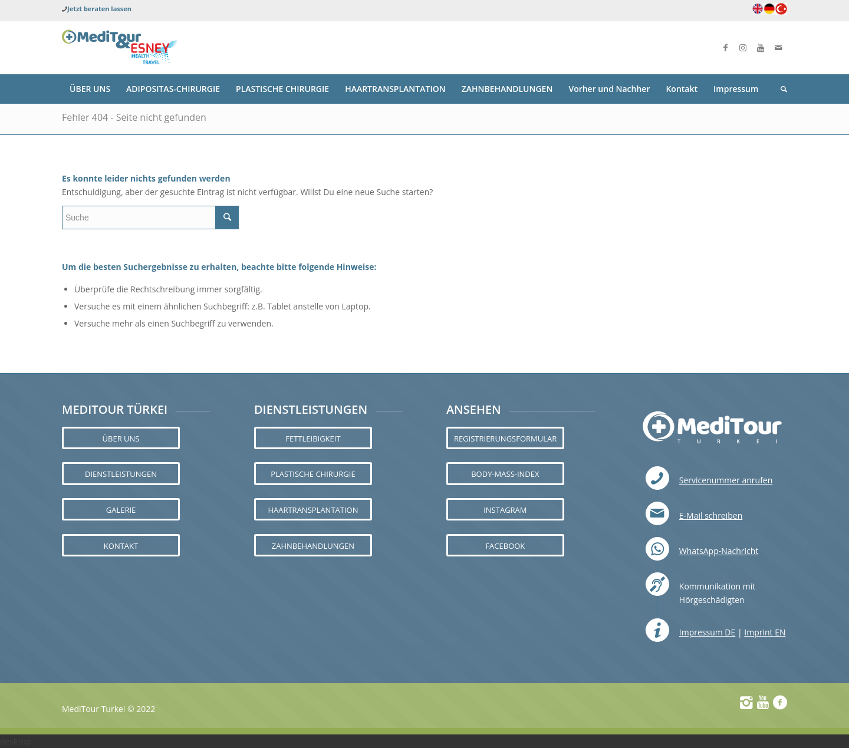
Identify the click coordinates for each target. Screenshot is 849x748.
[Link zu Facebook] (725, 48)
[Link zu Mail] (778, 48)
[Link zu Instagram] (743, 48)
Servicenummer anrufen (726, 480)
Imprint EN (764, 632)
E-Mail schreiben (710, 515)
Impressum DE (707, 632)
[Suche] (780, 89)
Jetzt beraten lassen (99, 8)
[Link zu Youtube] (760, 48)
